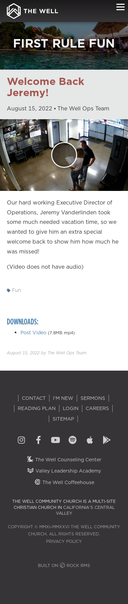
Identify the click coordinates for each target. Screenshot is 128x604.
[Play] (64, 155)
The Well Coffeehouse (64, 482)
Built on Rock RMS (64, 565)
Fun (14, 290)
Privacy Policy (64, 541)
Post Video (33, 332)
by (46, 353)
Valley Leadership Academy (64, 470)
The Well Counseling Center (64, 459)
